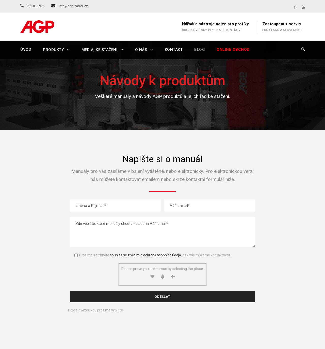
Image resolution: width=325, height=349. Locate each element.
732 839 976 (32, 6)
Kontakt (174, 49)
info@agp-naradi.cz (69, 6)
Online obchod (233, 49)
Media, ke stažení (100, 49)
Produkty (53, 49)
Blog (199, 49)
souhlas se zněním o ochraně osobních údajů (145, 255)
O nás (141, 49)
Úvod (25, 49)
